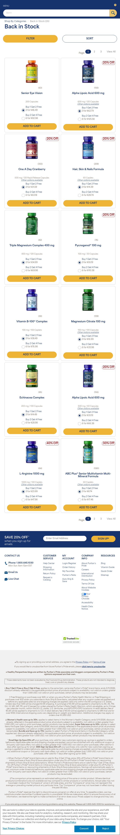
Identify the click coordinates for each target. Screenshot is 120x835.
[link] (47, 641)
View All (111, 52)
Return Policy (49, 574)
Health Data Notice (87, 608)
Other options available (88, 104)
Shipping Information (48, 569)
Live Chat (13, 579)
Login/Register (69, 563)
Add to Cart (32, 126)
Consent (84, 829)
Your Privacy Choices (86, 596)
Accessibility (87, 603)
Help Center (49, 563)
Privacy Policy (88, 580)
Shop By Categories (15, 21)
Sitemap (105, 575)
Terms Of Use (88, 584)
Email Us (13, 572)
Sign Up (103, 538)
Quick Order (106, 571)
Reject (105, 829)
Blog (103, 563)
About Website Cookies (89, 589)
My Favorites (68, 571)
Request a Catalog (47, 579)
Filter (30, 39)
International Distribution (88, 575)
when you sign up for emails (18, 541)
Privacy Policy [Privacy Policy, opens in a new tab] (69, 823)
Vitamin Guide (107, 567)
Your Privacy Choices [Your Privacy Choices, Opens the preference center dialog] (13, 829)
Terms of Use (99, 662)
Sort (89, 39)
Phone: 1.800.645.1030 (20, 563)
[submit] (113, 13)
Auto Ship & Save (67, 580)
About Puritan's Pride (89, 565)
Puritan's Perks (69, 575)
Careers (85, 570)
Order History (68, 567)
